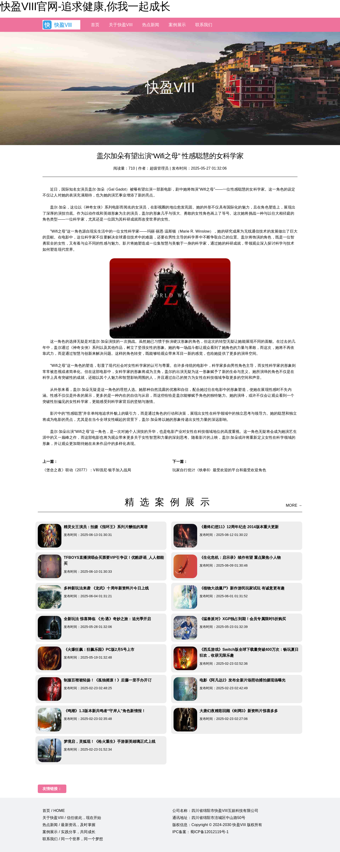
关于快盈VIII (120, 24)
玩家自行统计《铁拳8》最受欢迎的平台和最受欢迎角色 (219, 470)
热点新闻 (150, 24)
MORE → (294, 505)
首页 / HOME (53, 811)
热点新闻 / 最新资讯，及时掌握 (68, 825)
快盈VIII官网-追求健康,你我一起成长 (85, 6)
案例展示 (177, 24)
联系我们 (203, 24)
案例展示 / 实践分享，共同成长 (68, 832)
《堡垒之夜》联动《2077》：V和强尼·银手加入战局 (86, 470)
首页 (95, 24)
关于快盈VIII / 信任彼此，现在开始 (71, 818)
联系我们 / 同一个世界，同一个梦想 (72, 839)
